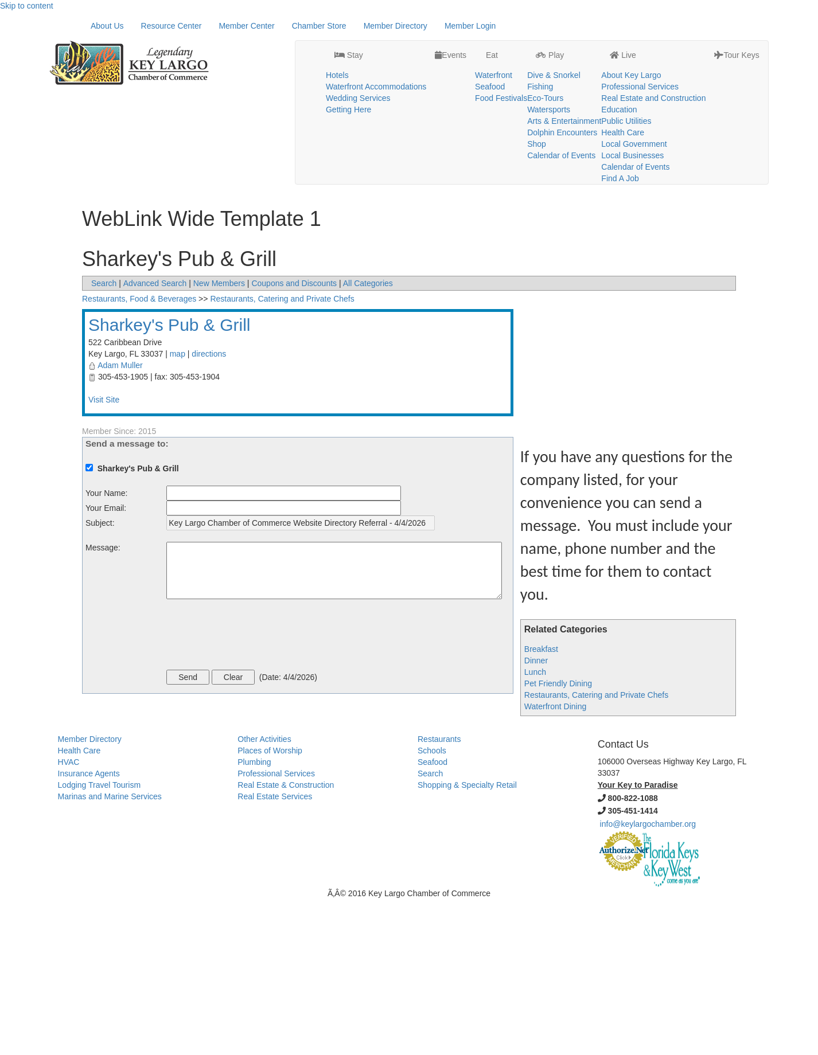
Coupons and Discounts (294, 439)
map (177, 509)
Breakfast (541, 805)
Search (103, 439)
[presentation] (253, 791)
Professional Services (640, 57)
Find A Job (619, 149)
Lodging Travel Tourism (99, 940)
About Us (107, 181)
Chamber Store (319, 181)
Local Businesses (632, 126)
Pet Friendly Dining (558, 839)
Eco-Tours (545, 69)
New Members (219, 439)
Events (450, 26)
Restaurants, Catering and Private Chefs (596, 850)
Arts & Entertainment (564, 92)
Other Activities (264, 895)
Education (619, 80)
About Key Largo (631, 46)
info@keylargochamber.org (648, 979)
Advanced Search (155, 439)
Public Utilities (626, 92)
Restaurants (439, 895)
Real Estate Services (274, 952)
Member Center (246, 181)
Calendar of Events (561, 126)
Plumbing (254, 918)
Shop (536, 115)
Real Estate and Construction (653, 69)
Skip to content (26, 5)
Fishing (540, 57)
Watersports (548, 80)
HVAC (69, 918)
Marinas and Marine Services (110, 952)
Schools (432, 906)
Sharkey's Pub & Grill (169, 480)
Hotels (337, 46)
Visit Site (103, 555)
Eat (491, 26)
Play (550, 26)
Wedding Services (358, 69)
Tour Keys (736, 26)
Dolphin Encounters (562, 103)
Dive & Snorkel (554, 46)
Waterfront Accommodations (376, 57)
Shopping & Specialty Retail (467, 940)
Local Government (634, 115)
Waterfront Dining (555, 862)
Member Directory (395, 181)
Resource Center (171, 181)
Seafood (490, 57)
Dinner (536, 816)
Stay (348, 26)
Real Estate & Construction (285, 940)
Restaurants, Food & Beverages (139, 454)
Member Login (470, 181)
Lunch (535, 828)
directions (209, 509)
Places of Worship (269, 906)
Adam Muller (120, 521)
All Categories (368, 439)
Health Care (622, 103)
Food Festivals (501, 69)
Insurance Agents (89, 929)
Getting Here (348, 80)
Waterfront (493, 46)
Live (623, 26)
